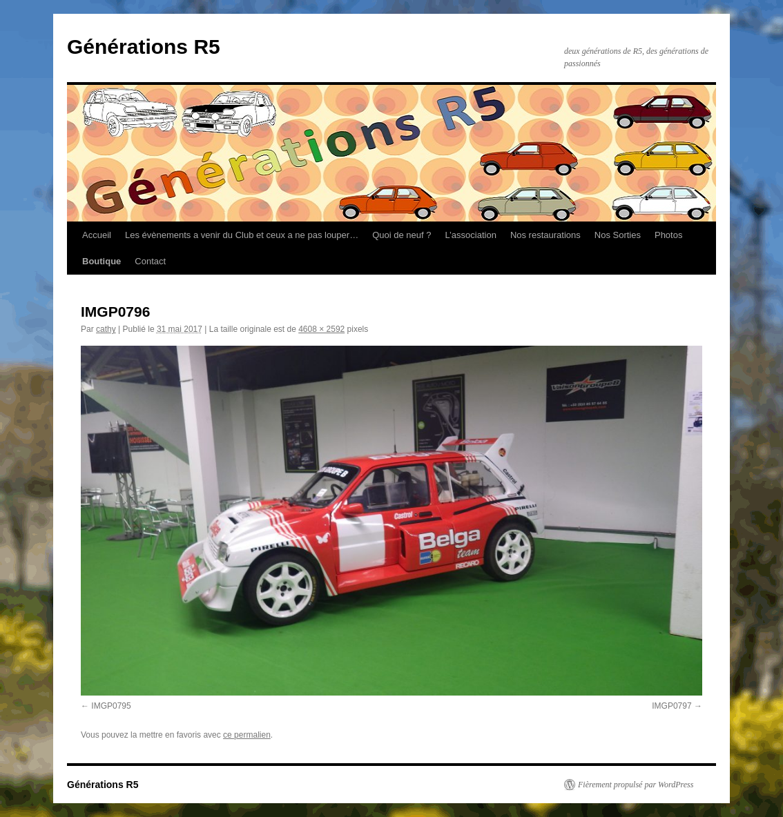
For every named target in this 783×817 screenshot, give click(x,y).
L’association (470, 235)
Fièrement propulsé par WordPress (635, 784)
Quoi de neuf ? (401, 235)
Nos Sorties (617, 235)
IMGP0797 (671, 706)
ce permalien (247, 735)
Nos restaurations (545, 235)
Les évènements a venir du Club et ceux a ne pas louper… (241, 235)
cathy (106, 329)
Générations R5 (143, 46)
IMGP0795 (110, 706)
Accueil (96, 235)
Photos (668, 235)
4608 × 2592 (321, 329)
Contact (150, 261)
